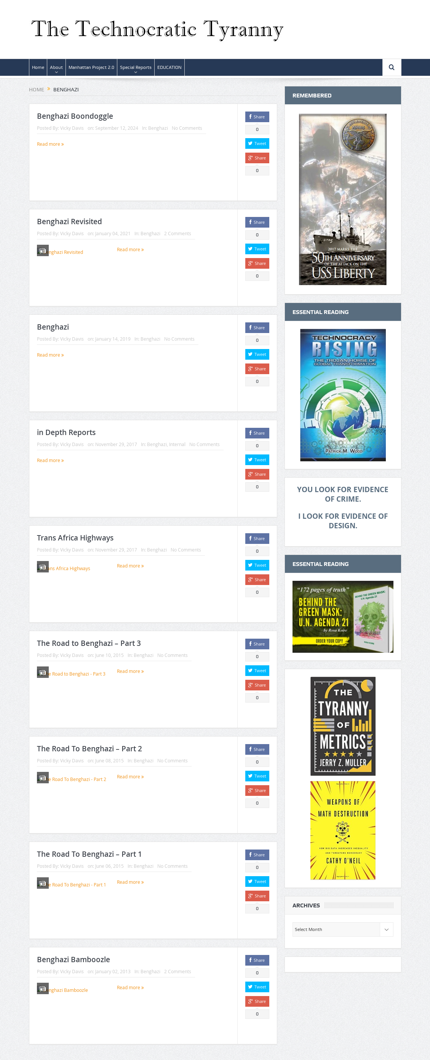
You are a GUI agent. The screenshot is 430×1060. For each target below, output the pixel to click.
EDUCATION (169, 67)
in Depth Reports (66, 432)
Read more (50, 144)
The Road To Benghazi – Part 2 (89, 749)
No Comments (187, 128)
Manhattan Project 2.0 (91, 67)
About (56, 67)
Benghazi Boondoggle (75, 116)
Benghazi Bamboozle (73, 959)
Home (38, 67)
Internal (177, 444)
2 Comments (177, 233)
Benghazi (158, 128)
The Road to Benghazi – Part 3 (89, 643)
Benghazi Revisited (69, 221)
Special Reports (136, 67)
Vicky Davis (72, 128)
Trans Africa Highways (75, 538)
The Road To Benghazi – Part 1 (89, 854)
